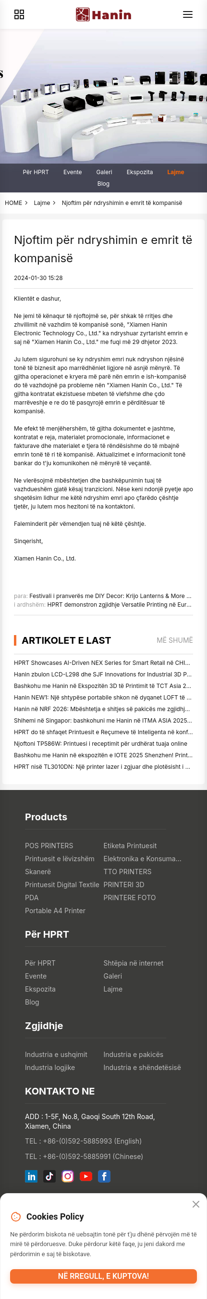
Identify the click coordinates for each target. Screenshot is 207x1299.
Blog (103, 183)
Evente (72, 172)
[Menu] (188, 14)
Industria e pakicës (134, 1054)
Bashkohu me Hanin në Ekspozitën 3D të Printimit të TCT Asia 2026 (105, 685)
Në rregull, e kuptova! (103, 1276)
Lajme (175, 172)
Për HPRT (36, 172)
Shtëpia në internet (134, 963)
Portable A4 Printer (55, 910)
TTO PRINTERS (128, 871)
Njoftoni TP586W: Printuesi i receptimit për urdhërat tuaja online (100, 743)
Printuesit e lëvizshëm (60, 858)
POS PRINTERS (49, 845)
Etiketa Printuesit (130, 845)
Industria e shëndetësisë (142, 1067)
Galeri (104, 172)
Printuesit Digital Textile (62, 884)
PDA (31, 897)
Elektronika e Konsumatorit (143, 858)
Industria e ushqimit (56, 1054)
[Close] (196, 1204)
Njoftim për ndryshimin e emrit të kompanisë (122, 202)
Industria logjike (50, 1067)
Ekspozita (140, 172)
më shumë (175, 640)
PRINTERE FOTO (130, 897)
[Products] (19, 14)
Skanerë (38, 871)
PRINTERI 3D (124, 884)
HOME (13, 202)
